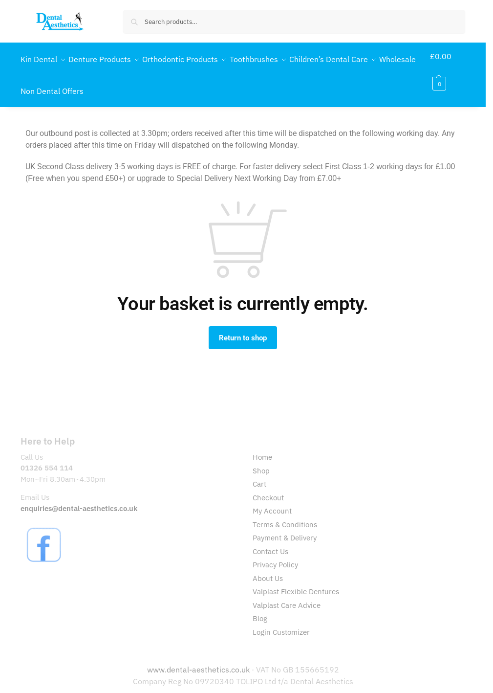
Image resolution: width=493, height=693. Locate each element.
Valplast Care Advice (287, 595)
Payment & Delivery (285, 528)
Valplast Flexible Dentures (296, 581)
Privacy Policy (275, 554)
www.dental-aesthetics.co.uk (199, 660)
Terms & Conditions (285, 514)
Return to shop (243, 327)
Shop (261, 460)
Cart (259, 474)
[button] (449, 70)
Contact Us (270, 541)
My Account (272, 501)
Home (262, 447)
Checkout (268, 487)
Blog (260, 608)
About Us (268, 568)
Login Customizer (281, 621)
